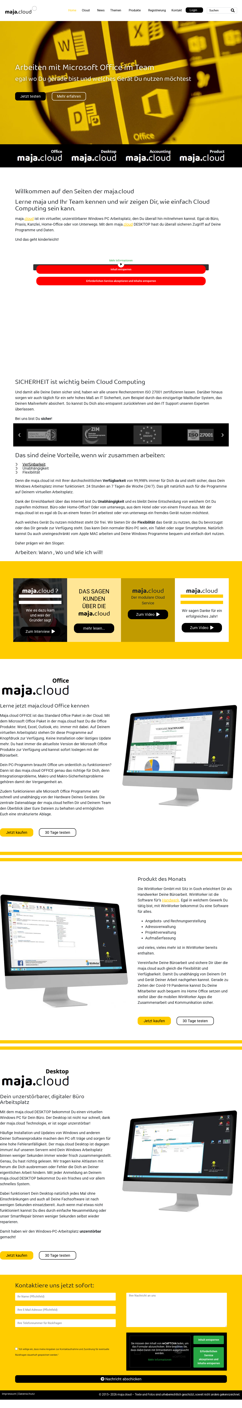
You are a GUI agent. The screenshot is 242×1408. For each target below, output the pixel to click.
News (101, 10)
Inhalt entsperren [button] (121, 269)
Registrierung (157, 10)
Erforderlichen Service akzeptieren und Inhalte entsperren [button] (121, 280)
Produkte (135, 10)
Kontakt (176, 10)
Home (72, 10)
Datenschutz (26, 1394)
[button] (19, 435)
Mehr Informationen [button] (121, 260)
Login (193, 10)
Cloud (86, 10)
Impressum (9, 1394)
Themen (115, 10)
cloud (29, 218)
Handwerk (170, 900)
